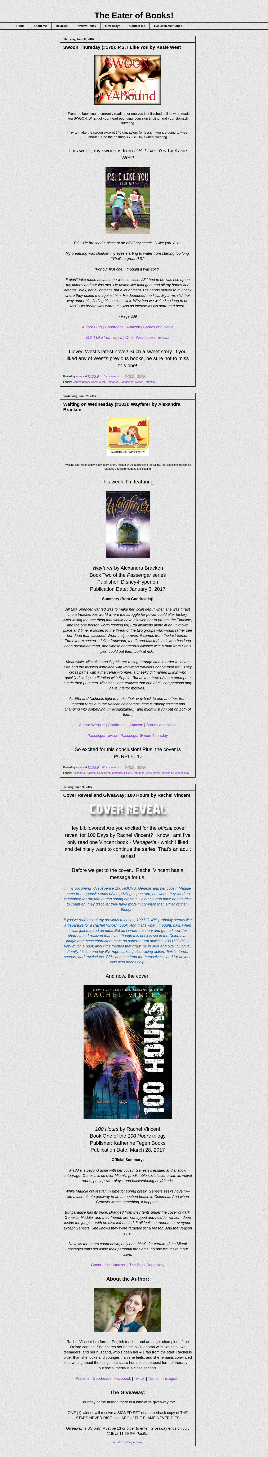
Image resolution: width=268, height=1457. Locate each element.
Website (83, 1378)
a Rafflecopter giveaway (127, 1442)
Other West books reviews (147, 337)
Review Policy (86, 26)
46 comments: (111, 767)
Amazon (133, 327)
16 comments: (111, 376)
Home (20, 26)
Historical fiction (121, 772)
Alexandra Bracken (84, 772)
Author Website (92, 725)
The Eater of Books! (134, 15)
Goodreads (114, 327)
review (104, 337)
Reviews (62, 26)
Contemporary (81, 381)
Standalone (127, 381)
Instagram (171, 1378)
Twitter (139, 1378)
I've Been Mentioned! (168, 26)
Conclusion (104, 772)
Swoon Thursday (145, 381)
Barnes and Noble (158, 327)
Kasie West (98, 381)
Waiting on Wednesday (175, 772)
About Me (40, 26)
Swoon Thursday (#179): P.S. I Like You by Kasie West (122, 47)
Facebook (122, 1378)
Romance (112, 381)
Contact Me (137, 26)
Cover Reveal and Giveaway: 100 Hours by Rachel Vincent (126, 795)
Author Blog (92, 327)
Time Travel (153, 772)
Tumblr (154, 1378)
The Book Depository (147, 1265)
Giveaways (112, 26)
